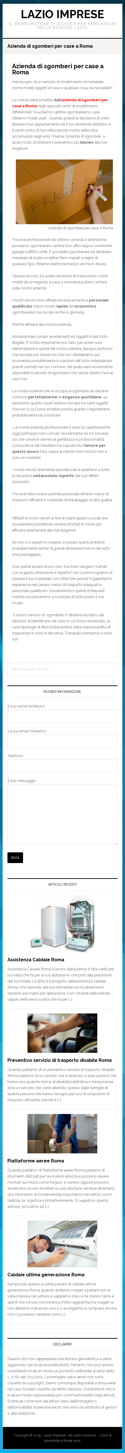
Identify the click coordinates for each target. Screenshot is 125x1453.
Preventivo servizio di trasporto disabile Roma (59, 1060)
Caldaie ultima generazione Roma (45, 1274)
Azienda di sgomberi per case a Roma (58, 69)
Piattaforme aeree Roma (35, 1161)
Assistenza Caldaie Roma (35, 959)
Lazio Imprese (62, 14)
